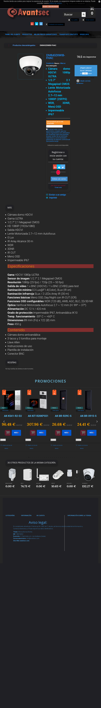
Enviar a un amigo (57, 195)
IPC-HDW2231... (85, 483)
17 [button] (58, 457)
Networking (12, 542)
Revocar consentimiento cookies (29, 626)
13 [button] (50, 457)
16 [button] (56, 457)
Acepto (45, 6)
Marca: (63, 63)
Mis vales (42, 557)
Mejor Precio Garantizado (45, 34)
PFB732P (53, 483)
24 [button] (72, 457)
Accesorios (12, 600)
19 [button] (62, 457)
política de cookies (55, 3)
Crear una (58, 187)
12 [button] (49, 457)
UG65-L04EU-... (38, 483)
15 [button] (54, 457)
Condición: (50, 63)
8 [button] (41, 457)
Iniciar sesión (90, 20)
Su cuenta (74, 20)
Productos (27, 34)
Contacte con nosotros (56, 24)
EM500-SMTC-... (69, 483)
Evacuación (12, 651)
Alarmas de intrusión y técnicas (12, 535)
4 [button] (33, 457)
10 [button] (45, 457)
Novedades (27, 527)
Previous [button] (4, 421)
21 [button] (66, 457)
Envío (25, 573)
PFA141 (22, 483)
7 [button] (39, 457)
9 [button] (43, 457)
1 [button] (27, 457)
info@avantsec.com (78, 532)
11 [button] (47, 457)
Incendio (11, 613)
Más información (53, 6)
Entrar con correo (59, 179)
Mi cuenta (40, 515)
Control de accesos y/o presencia (12, 557)
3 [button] (31, 457)
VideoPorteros (13, 565)
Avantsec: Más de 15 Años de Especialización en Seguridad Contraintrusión (29, 652)
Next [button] (97, 421)
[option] (12, 420)
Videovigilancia (13, 527)
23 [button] (70, 457)
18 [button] (60, 457)
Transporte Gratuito (68, 34)
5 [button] (35, 457)
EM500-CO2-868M (9, 483)
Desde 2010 (84, 34)
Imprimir (53, 198)
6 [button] (37, 457)
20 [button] (64, 457)
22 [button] (68, 457)
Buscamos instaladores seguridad (28, 598)
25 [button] (74, 457)
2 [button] (29, 457)
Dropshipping (28, 590)
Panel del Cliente (12, 34)
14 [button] (52, 457)
